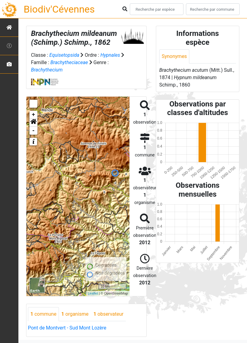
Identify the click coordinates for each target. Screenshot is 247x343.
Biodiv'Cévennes (59, 9)
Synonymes (174, 56)
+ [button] (33, 114)
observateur (109, 314)
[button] (33, 123)
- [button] (33, 130)
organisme (75, 314)
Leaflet (93, 293)
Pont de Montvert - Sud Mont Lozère (67, 328)
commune (43, 314)
